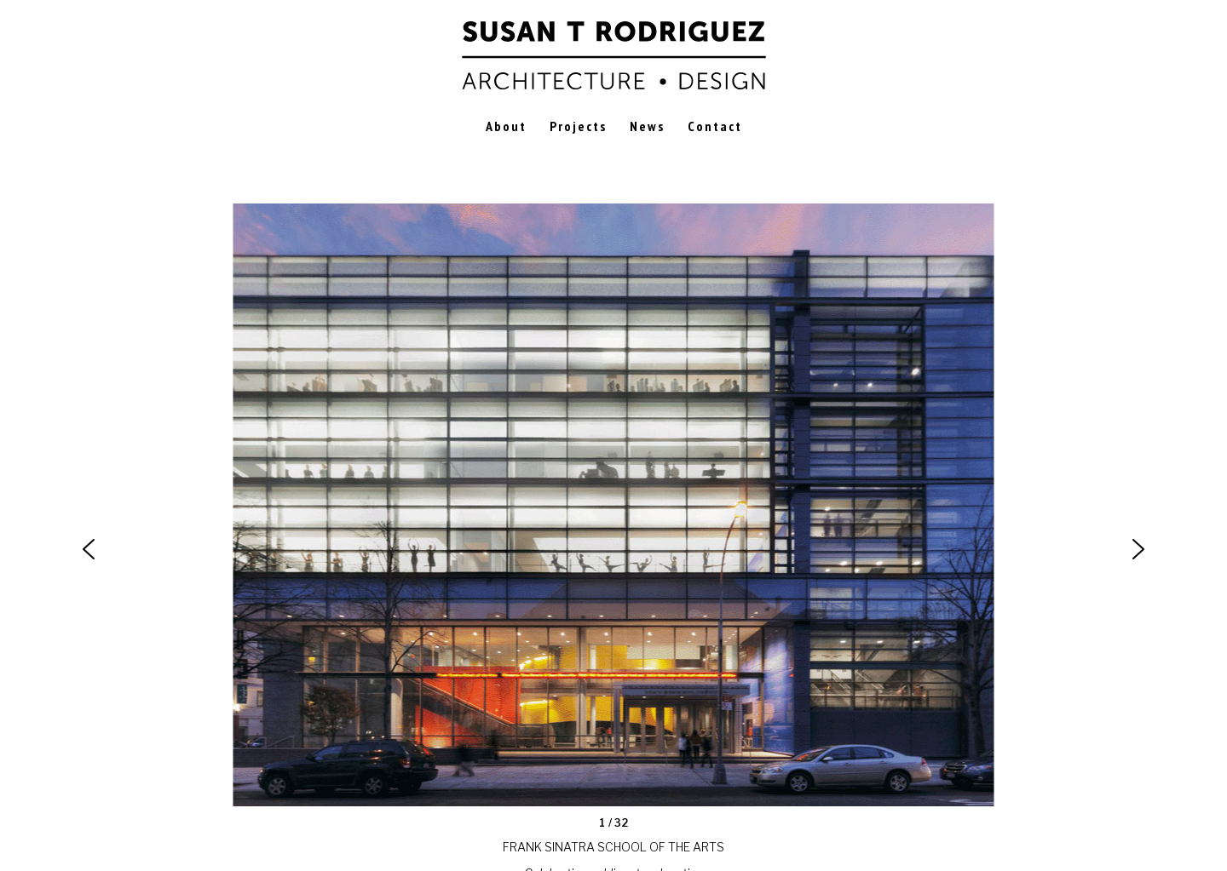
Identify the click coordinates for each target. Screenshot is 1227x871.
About (506, 126)
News (647, 126)
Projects (578, 126)
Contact (715, 126)
